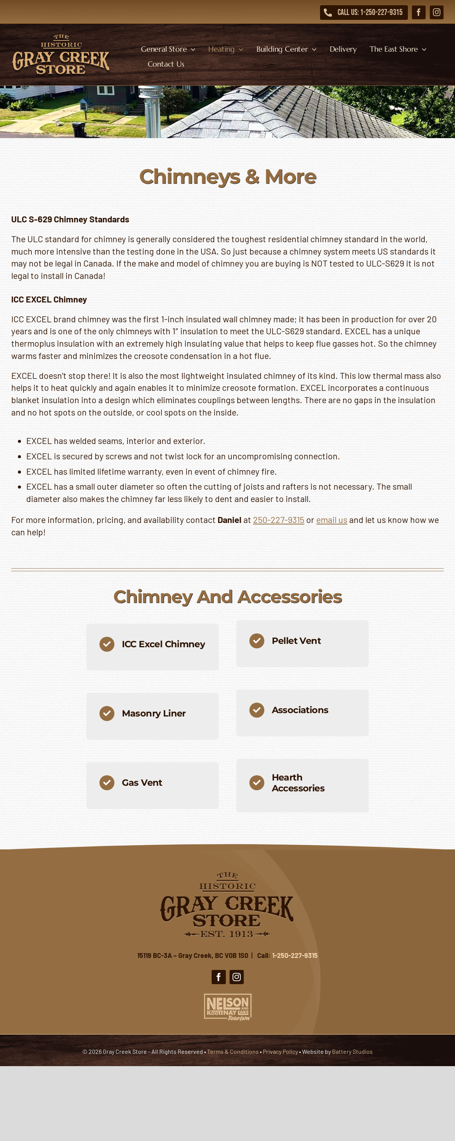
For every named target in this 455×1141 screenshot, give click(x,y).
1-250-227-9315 (295, 955)
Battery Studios (352, 1051)
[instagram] (437, 12)
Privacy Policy (280, 1051)
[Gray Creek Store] (61, 35)
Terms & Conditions (233, 1051)
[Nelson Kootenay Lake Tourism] (228, 995)
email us (331, 519)
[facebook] (419, 12)
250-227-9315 (278, 519)
